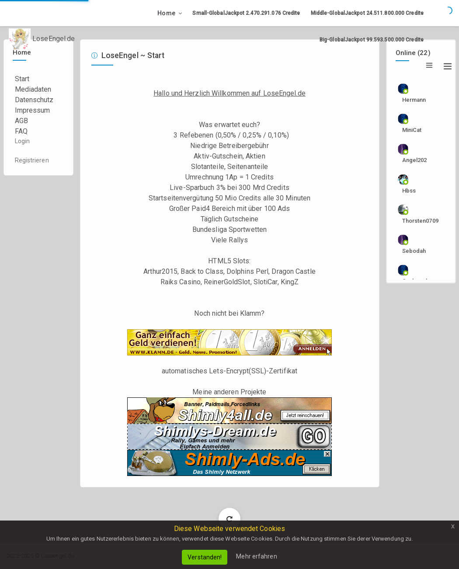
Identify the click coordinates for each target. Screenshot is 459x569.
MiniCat (412, 130)
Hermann (414, 100)
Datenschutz (34, 100)
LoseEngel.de (42, 39)
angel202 (414, 160)
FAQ (21, 131)
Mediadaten (33, 89)
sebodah (414, 251)
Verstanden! (205, 557)
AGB (21, 121)
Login (22, 141)
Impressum (32, 110)
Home (166, 13)
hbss (409, 190)
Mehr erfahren (256, 556)
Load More (230, 518)
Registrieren (32, 160)
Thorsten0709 (417, 220)
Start (22, 79)
